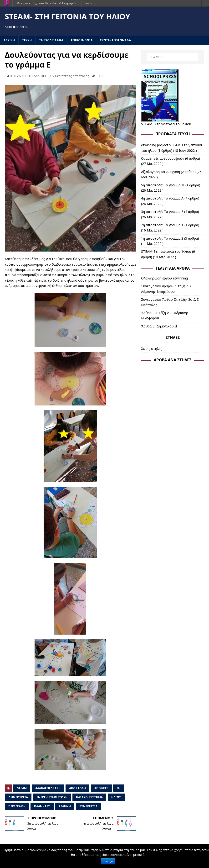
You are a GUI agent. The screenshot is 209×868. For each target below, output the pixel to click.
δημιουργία (18, 797)
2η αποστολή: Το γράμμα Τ (162, 225)
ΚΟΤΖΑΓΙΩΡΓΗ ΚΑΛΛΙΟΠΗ (28, 76)
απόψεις (101, 788)
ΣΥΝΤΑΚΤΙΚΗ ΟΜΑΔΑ (115, 40)
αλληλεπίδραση (48, 788)
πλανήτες (42, 806)
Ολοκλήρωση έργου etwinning (164, 278)
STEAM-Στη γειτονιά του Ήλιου (166, 251)
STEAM (22, 788)
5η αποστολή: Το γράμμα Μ (162, 185)
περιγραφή (16, 806)
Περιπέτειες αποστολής (72, 76)
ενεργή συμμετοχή (51, 797)
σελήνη (65, 806)
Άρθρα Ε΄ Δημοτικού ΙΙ (159, 326)
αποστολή (77, 788)
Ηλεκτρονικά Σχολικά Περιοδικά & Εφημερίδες (46, 3)
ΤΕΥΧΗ (27, 40)
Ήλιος (116, 797)
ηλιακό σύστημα (89, 797)
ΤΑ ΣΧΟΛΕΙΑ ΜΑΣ (51, 40)
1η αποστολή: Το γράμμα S (162, 238)
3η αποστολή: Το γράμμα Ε (162, 211)
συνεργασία (88, 806)
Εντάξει (108, 861)
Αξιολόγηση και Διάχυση (160, 171)
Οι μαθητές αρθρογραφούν (162, 158)
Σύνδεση (90, 3)
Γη (118, 788)
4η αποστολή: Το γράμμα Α (162, 198)
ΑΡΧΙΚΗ (9, 40)
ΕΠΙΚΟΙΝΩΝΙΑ (81, 40)
